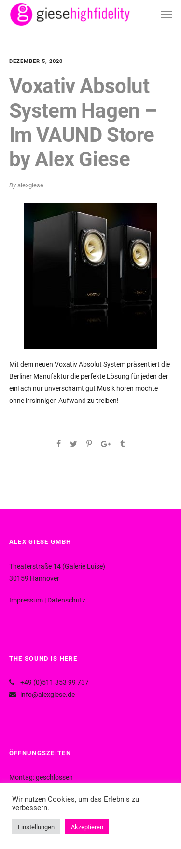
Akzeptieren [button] (87, 827)
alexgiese (30, 185)
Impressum (26, 600)
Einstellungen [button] (36, 827)
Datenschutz (66, 600)
